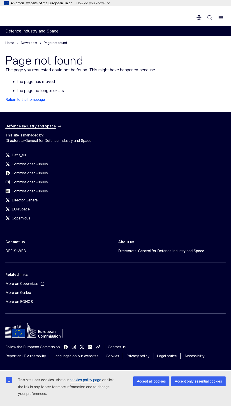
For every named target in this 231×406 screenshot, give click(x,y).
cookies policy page (85, 380)
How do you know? (93, 3)
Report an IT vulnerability (25, 356)
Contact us (117, 347)
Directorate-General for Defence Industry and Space (161, 251)
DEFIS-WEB (15, 251)
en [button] (199, 17)
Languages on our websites (75, 356)
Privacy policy (138, 356)
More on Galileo (18, 292)
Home (9, 43)
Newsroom (29, 43)
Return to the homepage (25, 99)
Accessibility (194, 356)
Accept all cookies (151, 381)
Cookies (112, 356)
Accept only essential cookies (198, 381)
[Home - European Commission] (32, 16)
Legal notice (167, 356)
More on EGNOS (19, 301)
